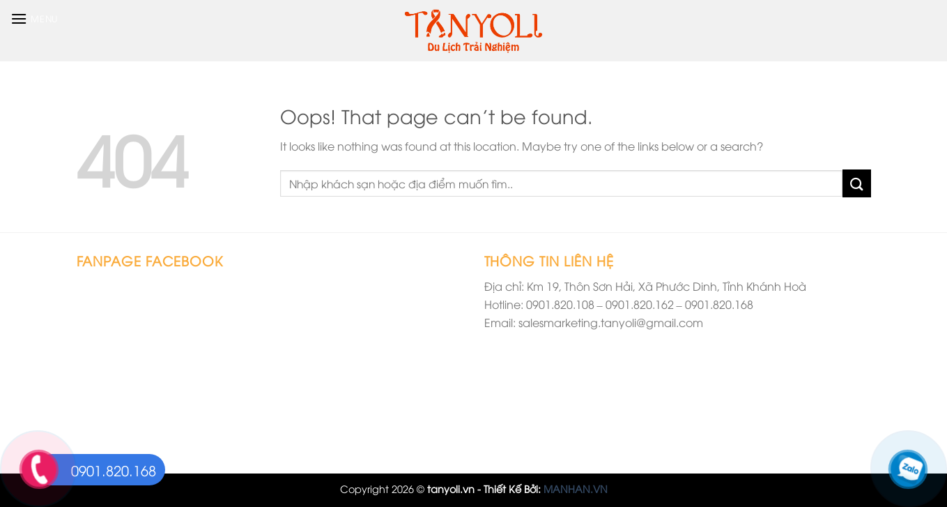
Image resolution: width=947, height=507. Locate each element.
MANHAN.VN (576, 488)
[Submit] (856, 183)
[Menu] (34, 18)
